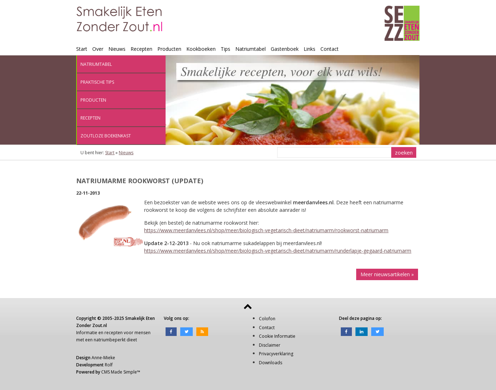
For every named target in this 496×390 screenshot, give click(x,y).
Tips (225, 48)
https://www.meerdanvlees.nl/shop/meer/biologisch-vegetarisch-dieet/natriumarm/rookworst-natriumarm (266, 230)
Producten (169, 48)
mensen (142, 333)
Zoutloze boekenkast (105, 136)
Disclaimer (269, 345)
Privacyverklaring (276, 354)
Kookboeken (201, 48)
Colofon (267, 319)
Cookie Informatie (277, 336)
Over (97, 48)
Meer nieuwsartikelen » (387, 274)
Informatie (86, 333)
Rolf (109, 365)
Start (81, 48)
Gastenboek (285, 48)
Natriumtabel (250, 48)
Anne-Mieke (103, 358)
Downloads (270, 363)
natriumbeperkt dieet (115, 340)
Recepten (141, 48)
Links (309, 48)
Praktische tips (97, 82)
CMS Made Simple (119, 372)
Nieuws (117, 48)
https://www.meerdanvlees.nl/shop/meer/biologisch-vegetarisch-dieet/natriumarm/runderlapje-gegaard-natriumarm (277, 250)
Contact (329, 48)
